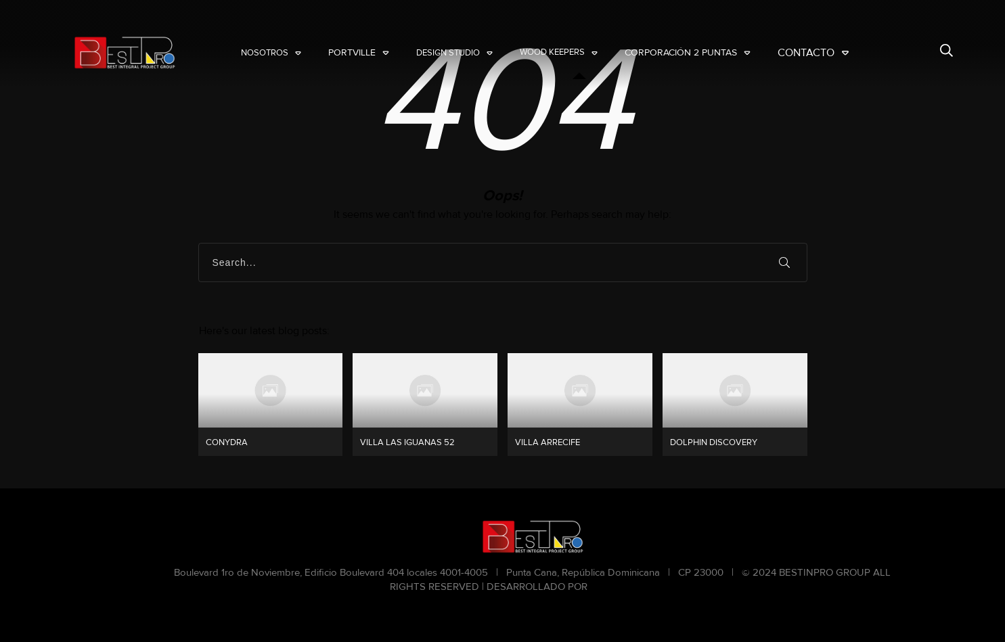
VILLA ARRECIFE (580, 404)
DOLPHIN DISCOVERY (735, 404)
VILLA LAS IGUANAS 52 (425, 404)
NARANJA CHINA (632, 586)
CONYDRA (270, 404)
